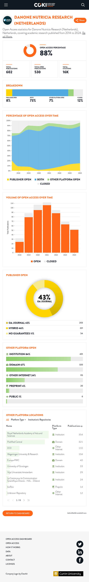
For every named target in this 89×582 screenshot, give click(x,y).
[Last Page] (28, 500)
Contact (10, 559)
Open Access (12, 543)
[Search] (83, 5)
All (7, 419)
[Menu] (6, 5)
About (9, 555)
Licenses (10, 563)
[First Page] (8, 500)
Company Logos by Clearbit (17, 573)
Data (8, 551)
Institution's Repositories (39, 419)
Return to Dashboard (17, 513)
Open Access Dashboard (19, 539)
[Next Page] (24, 500)
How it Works (13, 547)
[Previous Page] (13, 500)
